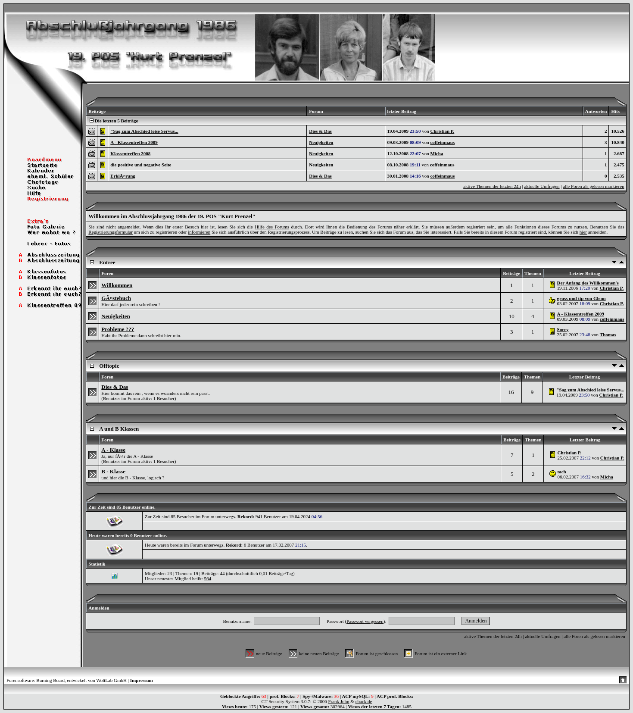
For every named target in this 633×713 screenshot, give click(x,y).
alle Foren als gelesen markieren (593, 186)
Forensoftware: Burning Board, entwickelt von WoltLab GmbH (66, 680)
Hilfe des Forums (272, 226)
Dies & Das (320, 131)
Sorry (563, 329)
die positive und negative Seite (140, 164)
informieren (199, 232)
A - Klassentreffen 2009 (133, 142)
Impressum (141, 680)
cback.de (363, 701)
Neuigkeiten (321, 142)
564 (208, 578)
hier (583, 232)
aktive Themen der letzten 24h (492, 186)
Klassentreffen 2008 (130, 153)
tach (562, 471)
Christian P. (442, 131)
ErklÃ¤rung (122, 175)
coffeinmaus (442, 142)
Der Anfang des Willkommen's (588, 282)
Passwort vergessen (365, 621)
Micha (436, 153)
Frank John (338, 701)
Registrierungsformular (110, 232)
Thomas (608, 334)
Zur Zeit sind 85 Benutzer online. (121, 507)
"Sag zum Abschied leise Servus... (144, 131)
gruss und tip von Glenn (581, 298)
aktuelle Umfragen (541, 186)
